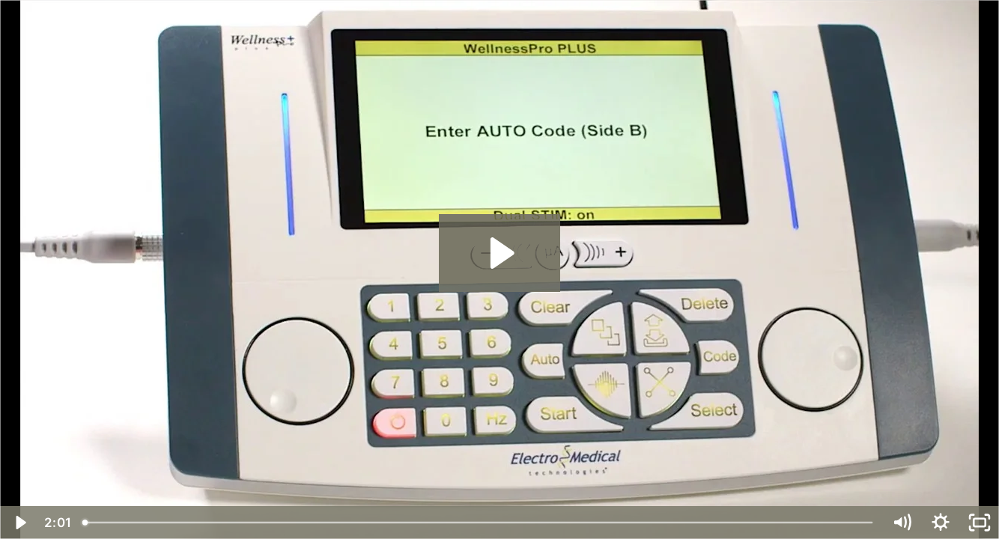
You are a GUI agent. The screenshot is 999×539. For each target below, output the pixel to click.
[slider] (478, 522)
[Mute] (901, 522)
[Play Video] (19, 522)
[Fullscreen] (979, 522)
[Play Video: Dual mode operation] (500, 253)
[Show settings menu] (940, 522)
